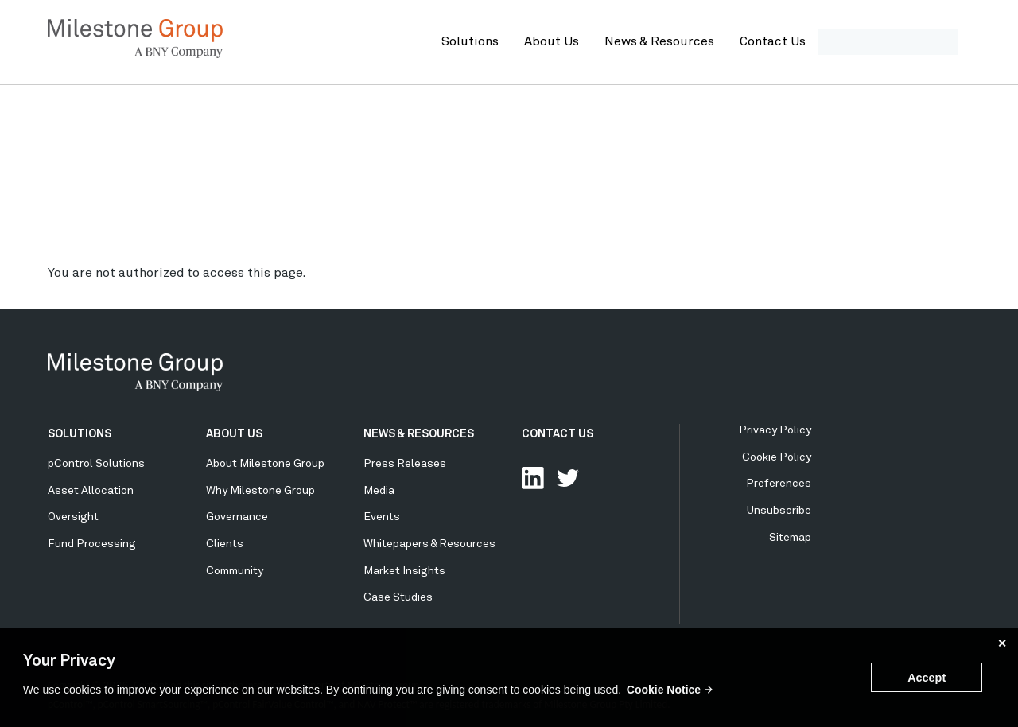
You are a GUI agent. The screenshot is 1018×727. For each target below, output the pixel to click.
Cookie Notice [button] (664, 689)
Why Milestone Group (260, 490)
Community (234, 571)
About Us (551, 42)
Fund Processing (92, 544)
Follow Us (568, 478)
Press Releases (404, 463)
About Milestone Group (265, 463)
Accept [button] (926, 677)
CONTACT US (557, 434)
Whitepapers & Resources (429, 544)
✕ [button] (1002, 643)
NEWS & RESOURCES (418, 434)
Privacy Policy (775, 430)
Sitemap (790, 537)
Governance (237, 517)
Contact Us (773, 42)
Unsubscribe (779, 510)
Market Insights (404, 571)
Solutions (470, 42)
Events (381, 517)
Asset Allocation (91, 490)
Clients (224, 544)
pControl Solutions (96, 463)
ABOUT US (234, 434)
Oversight (73, 517)
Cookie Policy (776, 457)
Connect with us (533, 478)
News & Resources (659, 42)
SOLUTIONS (79, 434)
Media (378, 490)
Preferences (778, 483)
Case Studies (398, 597)
